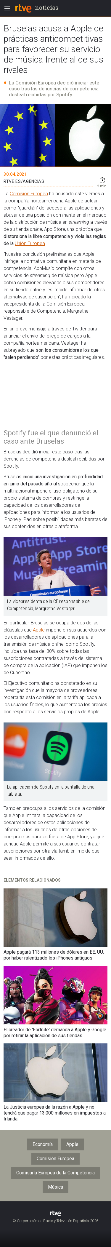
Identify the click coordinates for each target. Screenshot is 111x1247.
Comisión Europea (29, 193)
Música (55, 1187)
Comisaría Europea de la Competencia (55, 1173)
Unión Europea (30, 243)
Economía (43, 1144)
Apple (39, 630)
